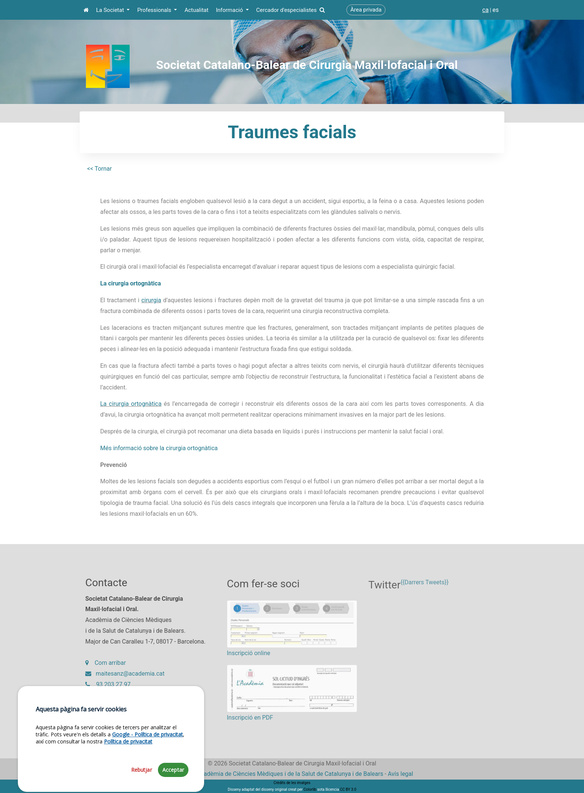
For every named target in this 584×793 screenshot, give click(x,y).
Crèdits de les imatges (292, 783)
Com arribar (105, 666)
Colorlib (310, 789)
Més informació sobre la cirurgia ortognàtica (159, 448)
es (495, 9)
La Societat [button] (111, 10)
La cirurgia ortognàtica (130, 283)
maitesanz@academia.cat (125, 677)
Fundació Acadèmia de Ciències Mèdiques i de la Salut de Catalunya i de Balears (277, 773)
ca (485, 9)
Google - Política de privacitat (147, 773)
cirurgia (151, 300)
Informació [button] (230, 10)
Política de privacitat (128, 780)
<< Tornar (99, 168)
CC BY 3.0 (348, 789)
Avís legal (400, 773)
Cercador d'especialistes (290, 10)
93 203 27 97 (108, 688)
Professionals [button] (154, 10)
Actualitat (196, 10)
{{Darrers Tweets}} (424, 589)
